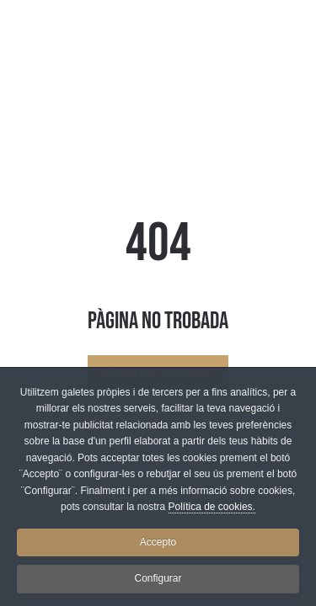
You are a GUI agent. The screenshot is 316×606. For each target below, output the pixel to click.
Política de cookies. (212, 510)
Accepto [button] (158, 545)
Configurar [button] (157, 581)
